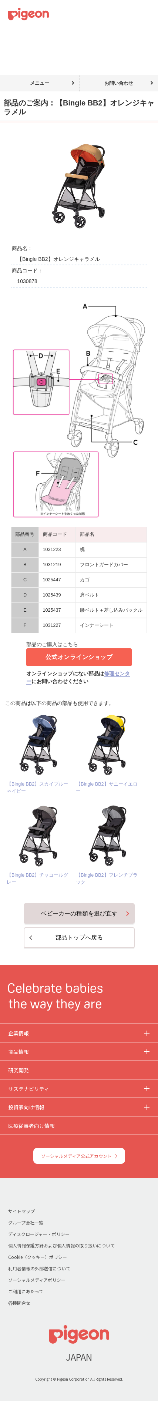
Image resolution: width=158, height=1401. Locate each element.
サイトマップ (21, 1211)
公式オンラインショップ (79, 657)
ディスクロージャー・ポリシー (39, 1234)
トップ (8, 32)
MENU (143, 14)
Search (125, 14)
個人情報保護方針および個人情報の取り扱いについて (61, 1245)
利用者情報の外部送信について (39, 1268)
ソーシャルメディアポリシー (36, 1280)
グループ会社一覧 (25, 1222)
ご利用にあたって (25, 1291)
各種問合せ (19, 1303)
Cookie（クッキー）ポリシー (37, 1257)
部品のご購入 (36, 32)
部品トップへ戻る (79, 937)
